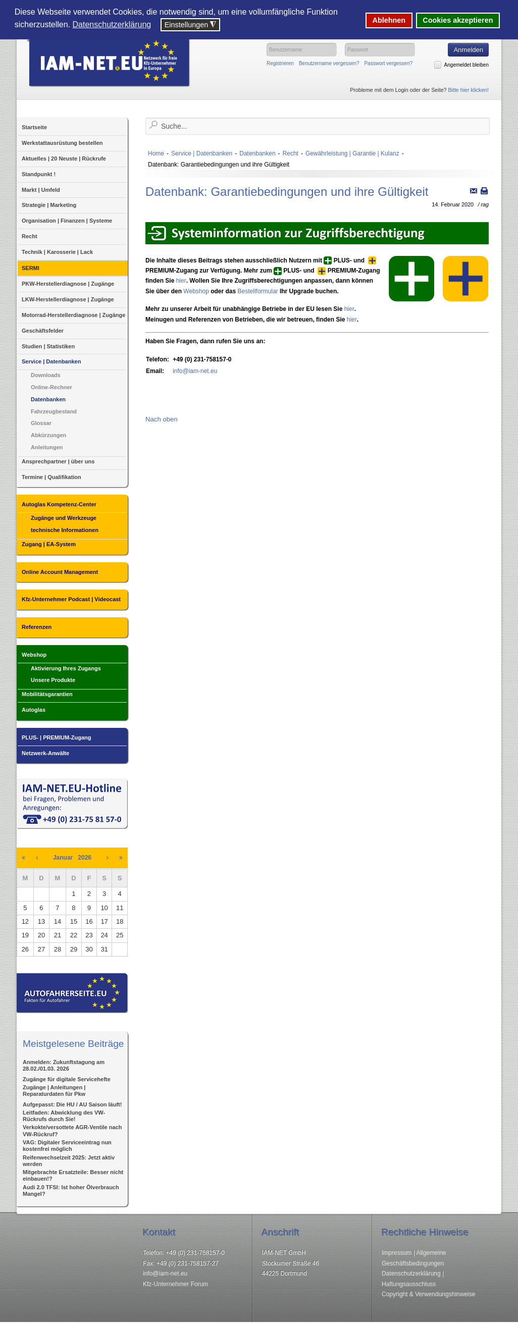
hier (181, 280)
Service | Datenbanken (201, 153)
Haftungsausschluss (409, 1284)
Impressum (396, 1252)
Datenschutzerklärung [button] (112, 24)
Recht (290, 153)
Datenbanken (257, 153)
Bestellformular (258, 291)
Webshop (196, 291)
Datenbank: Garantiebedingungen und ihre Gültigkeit (286, 191)
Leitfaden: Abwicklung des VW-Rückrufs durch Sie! (64, 1115)
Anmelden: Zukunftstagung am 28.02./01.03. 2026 (64, 1065)
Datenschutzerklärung (411, 1273)
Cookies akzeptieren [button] (458, 20)
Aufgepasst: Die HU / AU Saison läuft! (72, 1104)
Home (156, 153)
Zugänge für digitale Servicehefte (67, 1079)
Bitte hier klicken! (468, 90)
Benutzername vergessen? (329, 63)
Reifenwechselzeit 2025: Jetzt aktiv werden (69, 1160)
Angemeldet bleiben (466, 65)
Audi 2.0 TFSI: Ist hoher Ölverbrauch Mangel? (71, 1190)
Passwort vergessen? (388, 63)
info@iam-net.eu (195, 371)
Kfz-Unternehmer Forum (175, 1284)
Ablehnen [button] (389, 20)
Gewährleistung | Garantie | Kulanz (352, 153)
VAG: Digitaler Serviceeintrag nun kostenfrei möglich (67, 1145)
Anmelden (468, 50)
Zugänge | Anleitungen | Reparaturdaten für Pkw (54, 1090)
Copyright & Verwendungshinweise (428, 1294)
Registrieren (280, 63)
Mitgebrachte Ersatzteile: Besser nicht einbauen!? (73, 1175)
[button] (158, 25)
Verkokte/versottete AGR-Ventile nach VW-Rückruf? (72, 1130)
